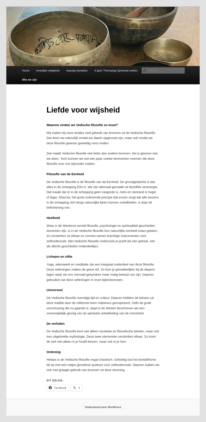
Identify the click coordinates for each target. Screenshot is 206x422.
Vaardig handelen (77, 70)
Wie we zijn (29, 79)
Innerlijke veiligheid (48, 70)
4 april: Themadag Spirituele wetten (115, 70)
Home (25, 70)
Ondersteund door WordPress (103, 407)
